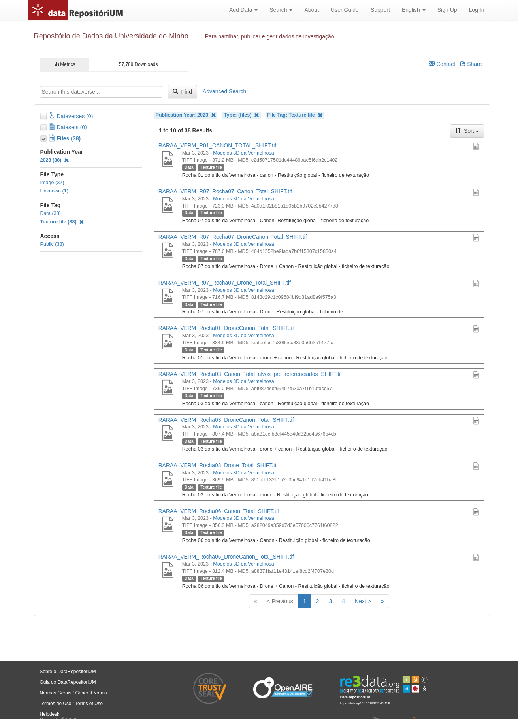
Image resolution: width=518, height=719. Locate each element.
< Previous (280, 601)
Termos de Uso (56, 703)
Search (280, 10)
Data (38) (50, 213)
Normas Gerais (56, 693)
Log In (476, 10)
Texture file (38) (62, 222)
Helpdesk (50, 714)
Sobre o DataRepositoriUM (68, 671)
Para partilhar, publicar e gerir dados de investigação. (270, 36)
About (311, 10)
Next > (363, 601)
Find (182, 92)
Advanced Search (225, 91)
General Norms (91, 693)
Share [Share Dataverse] (471, 64)
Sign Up (447, 10)
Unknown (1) (54, 191)
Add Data (243, 10)
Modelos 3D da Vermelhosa (243, 153)
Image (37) (52, 182)
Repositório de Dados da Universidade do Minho (111, 36)
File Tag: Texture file (294, 115)
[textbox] (101, 92)
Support (380, 10)
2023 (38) (55, 160)
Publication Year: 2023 (186, 115)
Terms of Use (89, 703)
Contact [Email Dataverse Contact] (442, 64)
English (414, 10)
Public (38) (52, 244)
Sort (467, 131)
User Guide (345, 10)
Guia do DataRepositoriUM (68, 682)
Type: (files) (241, 115)
